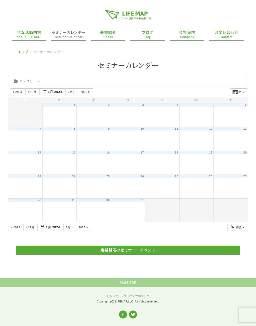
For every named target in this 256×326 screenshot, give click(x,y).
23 (108, 176)
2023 (18, 91)
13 (245, 128)
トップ (23, 52)
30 (108, 200)
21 (39, 176)
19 (210, 152)
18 (176, 152)
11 (176, 128)
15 (74, 152)
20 (245, 152)
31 (142, 200)
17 (142, 152)
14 (39, 152)
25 (176, 176)
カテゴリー (27, 81)
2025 (85, 91)
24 (142, 176)
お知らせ (112, 295)
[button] (237, 227)
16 (108, 152)
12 (210, 128)
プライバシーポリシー (135, 295)
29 (74, 200)
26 (210, 176)
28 (39, 200)
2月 (72, 91)
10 (142, 128)
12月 (32, 91)
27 (245, 176)
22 (74, 176)
